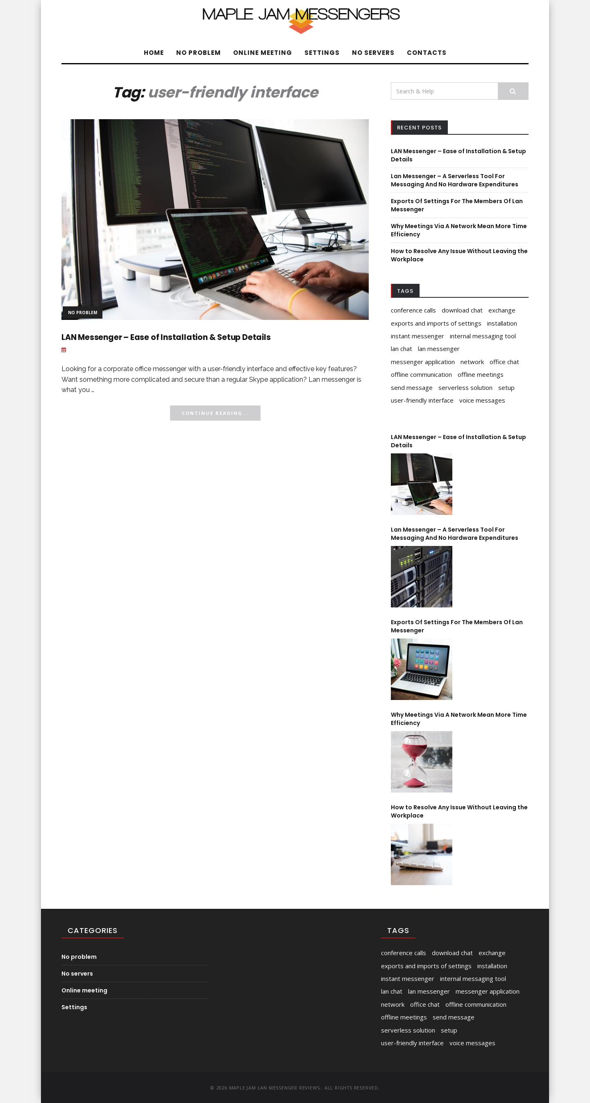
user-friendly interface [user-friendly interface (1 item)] (422, 400)
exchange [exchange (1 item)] (501, 310)
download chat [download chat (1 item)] (462, 310)
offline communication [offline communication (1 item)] (421, 374)
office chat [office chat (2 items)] (504, 362)
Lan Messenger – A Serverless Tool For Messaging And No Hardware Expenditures (454, 180)
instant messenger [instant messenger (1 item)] (417, 336)
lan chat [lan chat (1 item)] (401, 348)
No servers (373, 52)
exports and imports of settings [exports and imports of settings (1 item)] (436, 323)
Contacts (427, 52)
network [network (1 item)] (472, 362)
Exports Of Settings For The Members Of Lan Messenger (457, 626)
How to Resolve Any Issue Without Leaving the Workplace (459, 811)
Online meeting (262, 52)
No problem (198, 52)
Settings (322, 52)
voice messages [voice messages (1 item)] (482, 400)
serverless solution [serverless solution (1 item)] (465, 387)
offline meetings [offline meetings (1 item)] (481, 374)
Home (154, 52)
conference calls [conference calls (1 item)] (413, 310)
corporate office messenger (144, 369)
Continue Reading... (215, 413)
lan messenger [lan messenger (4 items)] (439, 348)
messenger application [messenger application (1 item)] (423, 362)
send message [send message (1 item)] (412, 387)
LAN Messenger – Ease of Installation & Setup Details (166, 337)
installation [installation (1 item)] (502, 323)
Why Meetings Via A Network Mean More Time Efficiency (459, 719)
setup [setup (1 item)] (506, 387)
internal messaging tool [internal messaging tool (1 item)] (483, 336)
